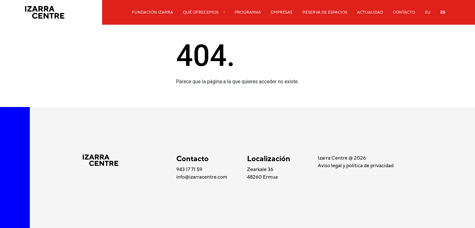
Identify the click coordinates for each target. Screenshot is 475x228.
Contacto (404, 12)
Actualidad (370, 12)
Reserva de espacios (325, 12)
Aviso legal (330, 165)
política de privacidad (370, 165)
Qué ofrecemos (200, 12)
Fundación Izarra (152, 12)
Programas (248, 12)
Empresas (281, 12)
